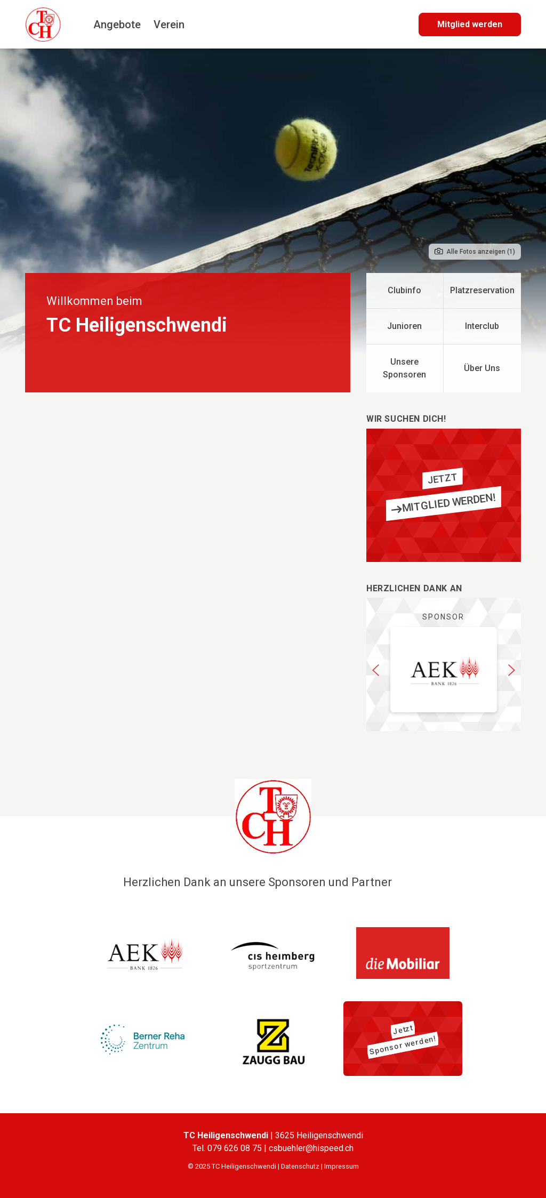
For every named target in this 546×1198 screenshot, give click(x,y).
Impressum (341, 1166)
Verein (169, 24)
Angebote (117, 24)
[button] (375, 670)
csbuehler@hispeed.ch (311, 1148)
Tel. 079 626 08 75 (228, 1148)
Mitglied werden (469, 24)
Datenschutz (300, 1166)
